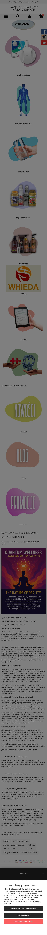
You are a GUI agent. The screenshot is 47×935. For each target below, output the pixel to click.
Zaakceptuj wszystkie (23, 921)
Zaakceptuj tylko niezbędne (23, 909)
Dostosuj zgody (23, 915)
